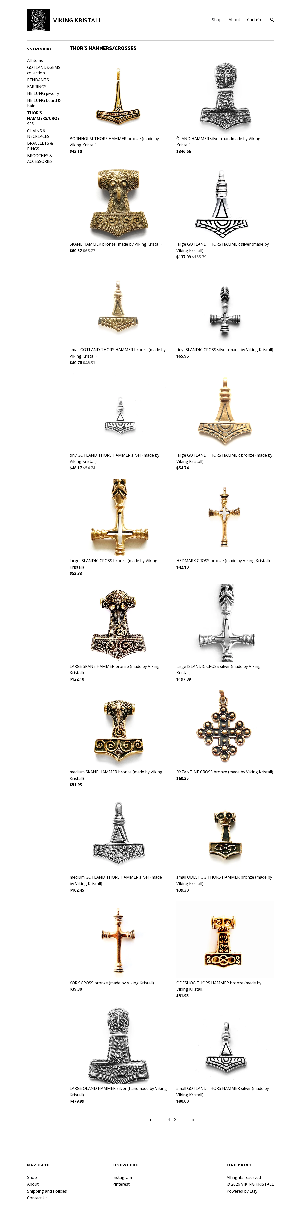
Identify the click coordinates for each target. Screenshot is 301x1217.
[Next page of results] (193, 1120)
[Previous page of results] (151, 1120)
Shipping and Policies (47, 1191)
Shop (217, 19)
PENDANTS (38, 80)
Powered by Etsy (242, 1191)
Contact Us (37, 1198)
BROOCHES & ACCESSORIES (40, 158)
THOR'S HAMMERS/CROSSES (43, 118)
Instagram (122, 1177)
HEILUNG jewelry (43, 93)
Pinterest (121, 1184)
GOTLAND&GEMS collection (43, 70)
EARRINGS (36, 86)
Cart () (254, 19)
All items (35, 60)
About (234, 19)
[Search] (272, 20)
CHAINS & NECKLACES (38, 133)
